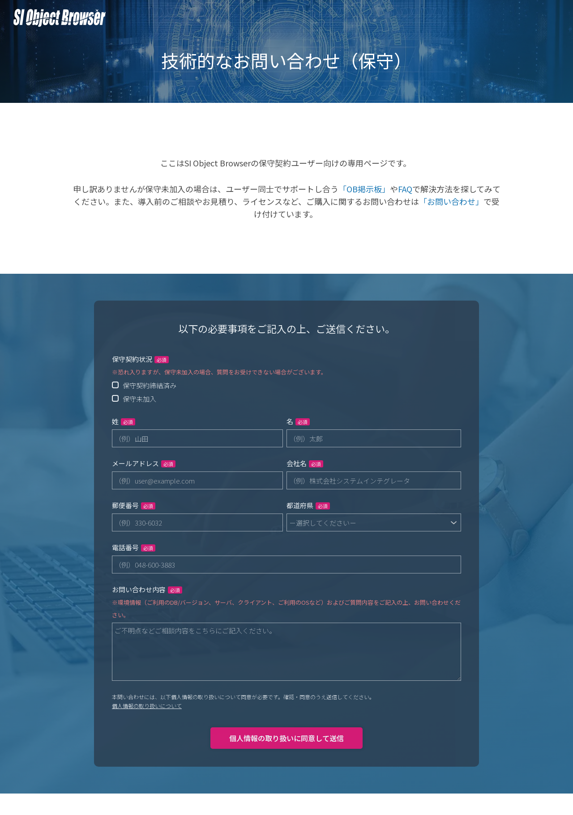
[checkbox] (286, 391)
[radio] (286, 385)
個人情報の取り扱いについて (147, 705)
